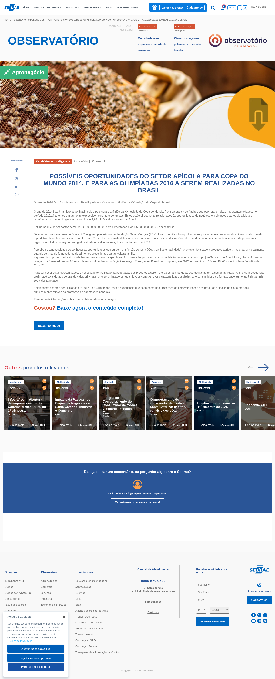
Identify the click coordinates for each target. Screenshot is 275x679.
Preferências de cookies (35, 667)
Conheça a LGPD (85, 640)
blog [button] (109, 7)
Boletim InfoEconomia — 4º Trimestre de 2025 (216, 405)
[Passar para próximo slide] (263, 367)
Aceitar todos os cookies (35, 648)
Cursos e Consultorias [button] (47, 7)
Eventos (80, 592)
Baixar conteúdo (49, 325)
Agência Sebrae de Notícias (91, 610)
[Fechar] (64, 617)
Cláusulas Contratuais (88, 622)
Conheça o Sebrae (86, 646)
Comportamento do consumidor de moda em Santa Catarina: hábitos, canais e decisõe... (168, 405)
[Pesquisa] (213, 7)
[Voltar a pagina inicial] (11, 7)
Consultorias (12, 598)
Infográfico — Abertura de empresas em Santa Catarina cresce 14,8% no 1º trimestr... (27, 405)
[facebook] (253, 615)
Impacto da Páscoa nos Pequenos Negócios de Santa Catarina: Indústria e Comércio (74, 405)
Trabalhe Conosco (86, 616)
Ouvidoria (153, 612)
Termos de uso (84, 634)
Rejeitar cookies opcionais (36, 658)
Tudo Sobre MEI (14, 580)
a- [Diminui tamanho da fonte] (234, 7)
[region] (36, 644)
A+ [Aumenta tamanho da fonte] (229, 7)
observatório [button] (92, 7)
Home (7, 20)
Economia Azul (256, 405)
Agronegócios (49, 580)
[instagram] (259, 621)
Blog (78, 604)
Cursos (9, 586)
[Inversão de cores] (245, 7)
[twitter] (259, 615)
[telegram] (265, 621)
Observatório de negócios (29, 20)
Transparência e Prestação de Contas (97, 652)
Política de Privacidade (89, 628)
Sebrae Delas (83, 586)
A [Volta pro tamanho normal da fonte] (239, 7)
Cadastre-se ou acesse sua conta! (137, 502)
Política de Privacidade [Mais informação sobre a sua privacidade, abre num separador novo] (20, 641)
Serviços (46, 592)
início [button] (25, 7)
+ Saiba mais (16, 425)
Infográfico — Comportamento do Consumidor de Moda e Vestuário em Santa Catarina (120, 405)
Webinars (10, 610)
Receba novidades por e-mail (212, 621)
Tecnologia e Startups (53, 604)
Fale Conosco (153, 602)
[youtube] (253, 621)
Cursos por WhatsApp (18, 592)
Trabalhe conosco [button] (128, 7)
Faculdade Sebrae (15, 604)
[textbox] (214, 600)
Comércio (46, 586)
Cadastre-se (195, 7)
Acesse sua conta (172, 7)
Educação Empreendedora (91, 580)
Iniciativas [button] (72, 7)
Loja (78, 598)
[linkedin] (265, 615)
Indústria (46, 598)
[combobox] (212, 601)
